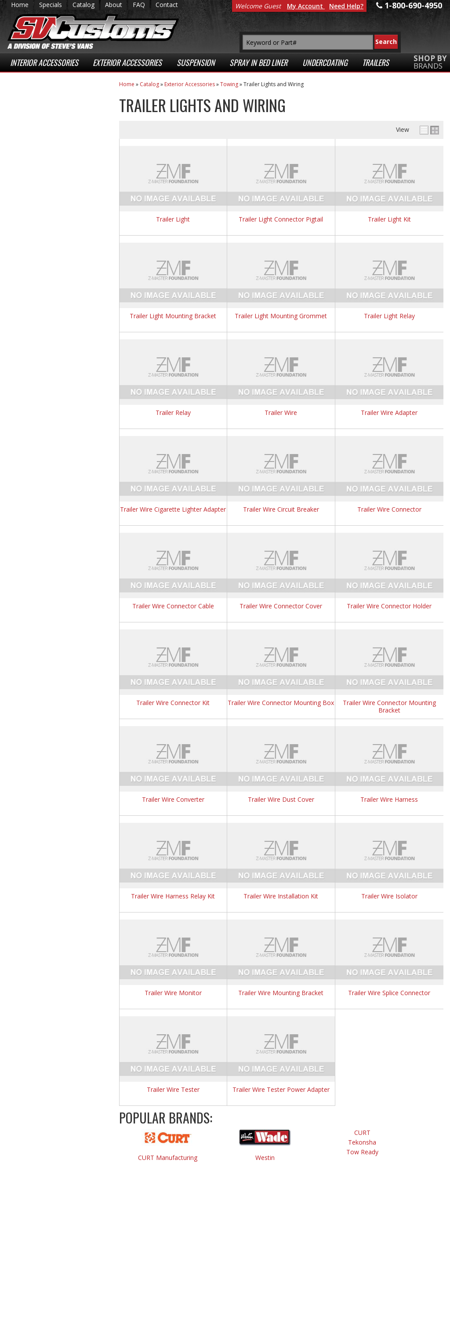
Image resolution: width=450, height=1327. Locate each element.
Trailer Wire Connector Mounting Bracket (389, 706)
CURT (362, 1133)
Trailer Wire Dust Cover (281, 799)
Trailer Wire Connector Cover (281, 606)
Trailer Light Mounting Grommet (281, 316)
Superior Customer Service (62, 233)
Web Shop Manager (186, 1318)
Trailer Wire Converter (173, 799)
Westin (265, 1158)
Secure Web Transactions (51, 273)
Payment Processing (364, 1296)
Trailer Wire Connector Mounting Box (281, 703)
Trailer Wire (281, 413)
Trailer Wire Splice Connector (389, 993)
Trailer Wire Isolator (389, 896)
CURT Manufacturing (167, 1158)
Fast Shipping (52, 187)
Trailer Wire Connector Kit (173, 703)
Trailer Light (173, 219)
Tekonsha (362, 1142)
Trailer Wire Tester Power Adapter (281, 1090)
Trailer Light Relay (389, 316)
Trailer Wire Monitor (173, 993)
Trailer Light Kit (389, 219)
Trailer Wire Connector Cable (173, 606)
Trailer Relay (173, 413)
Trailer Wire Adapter (389, 413)
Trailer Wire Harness (389, 799)
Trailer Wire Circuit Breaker (281, 509)
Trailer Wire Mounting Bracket (280, 993)
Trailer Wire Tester (173, 1090)
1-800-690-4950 (50, 395)
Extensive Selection (63, 109)
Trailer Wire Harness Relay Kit (173, 896)
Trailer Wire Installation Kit (280, 896)
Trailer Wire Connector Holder (389, 606)
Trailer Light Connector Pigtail (281, 219)
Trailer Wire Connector (389, 509)
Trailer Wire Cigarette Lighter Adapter (173, 509)
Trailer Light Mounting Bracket (173, 316)
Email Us (43, 366)
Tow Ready (362, 1152)
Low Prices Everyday (58, 152)
